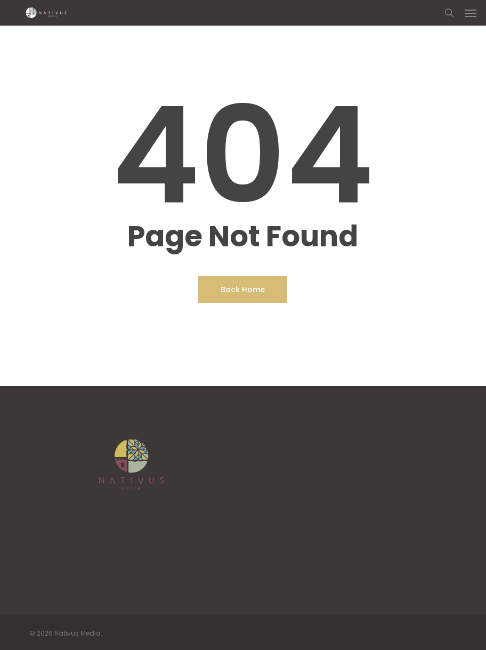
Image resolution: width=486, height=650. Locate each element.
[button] (470, 12)
